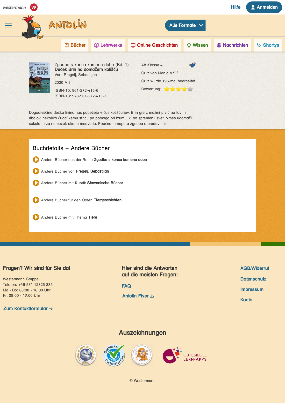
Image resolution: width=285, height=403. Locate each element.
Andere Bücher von (75, 171)
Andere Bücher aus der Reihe (94, 159)
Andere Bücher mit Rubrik (82, 183)
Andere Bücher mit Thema (69, 217)
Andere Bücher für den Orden (81, 200)
